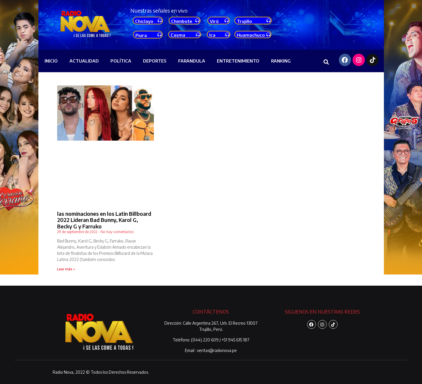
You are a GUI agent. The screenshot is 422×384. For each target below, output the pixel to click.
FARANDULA (191, 60)
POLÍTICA (120, 60)
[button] (326, 62)
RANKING (281, 60)
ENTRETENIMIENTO (238, 60)
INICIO (51, 60)
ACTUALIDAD (84, 60)
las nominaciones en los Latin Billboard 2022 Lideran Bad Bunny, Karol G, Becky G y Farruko (104, 220)
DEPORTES (154, 60)
